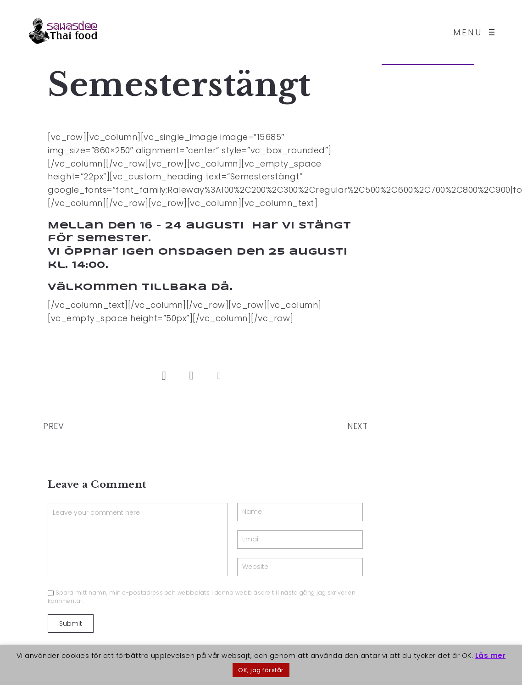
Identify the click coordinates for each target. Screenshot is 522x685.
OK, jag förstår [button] (261, 670)
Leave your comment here (138, 539)
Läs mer (490, 655)
